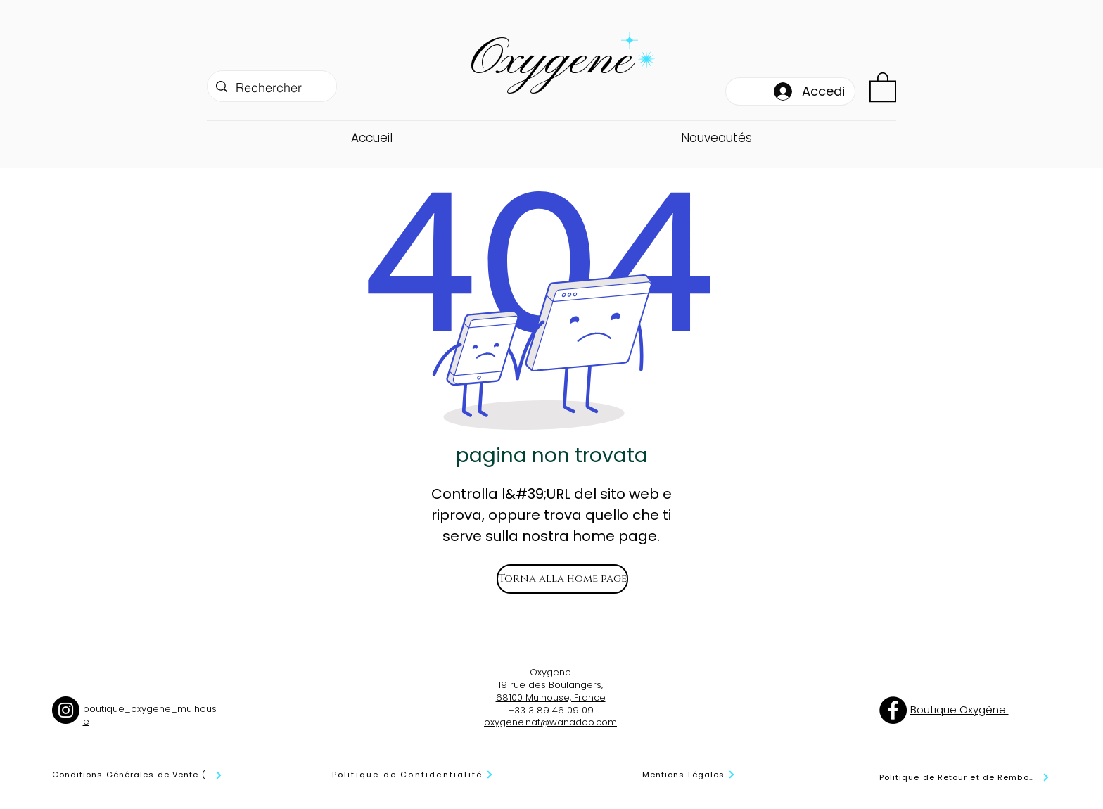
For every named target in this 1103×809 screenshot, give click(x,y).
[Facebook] (893, 710)
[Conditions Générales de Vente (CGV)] (137, 775)
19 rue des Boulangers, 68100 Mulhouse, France (551, 691)
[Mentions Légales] (689, 774)
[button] (882, 86)
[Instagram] (65, 710)
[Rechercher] (271, 88)
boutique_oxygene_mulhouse (150, 715)
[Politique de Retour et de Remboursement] (964, 777)
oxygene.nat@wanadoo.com (550, 722)
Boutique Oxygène (959, 709)
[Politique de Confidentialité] (413, 774)
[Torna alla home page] (562, 579)
